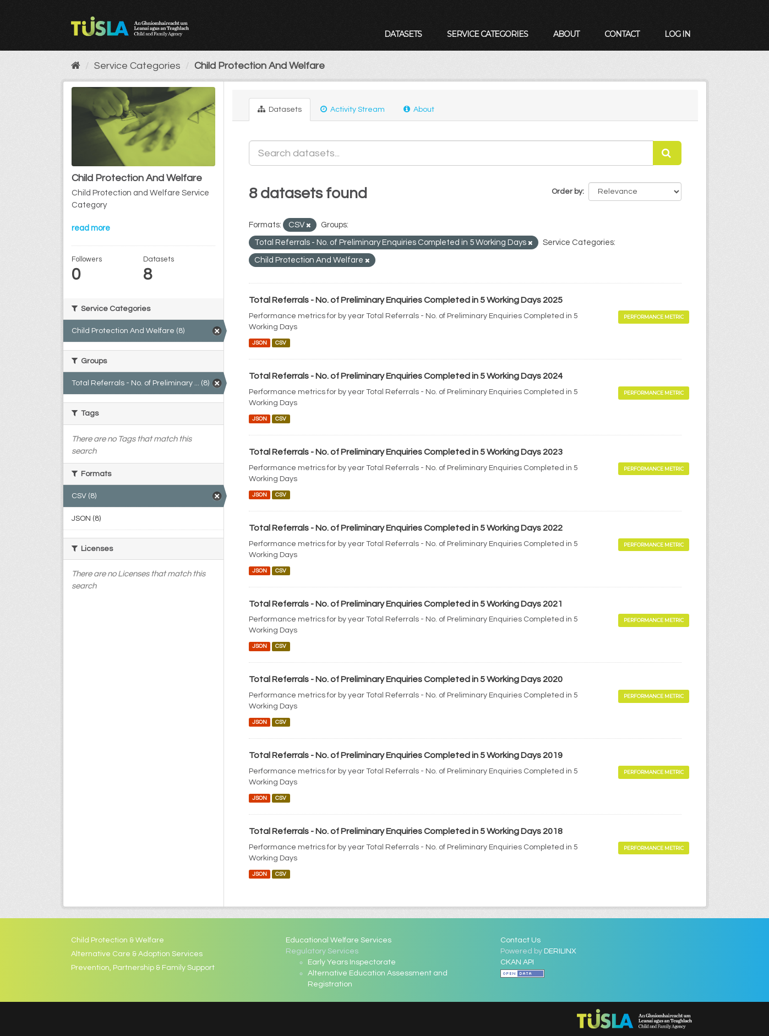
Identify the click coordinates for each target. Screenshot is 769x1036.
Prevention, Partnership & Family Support (143, 968)
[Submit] (667, 153)
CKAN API (517, 962)
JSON (259, 343)
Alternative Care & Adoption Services (137, 954)
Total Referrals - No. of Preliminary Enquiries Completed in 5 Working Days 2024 (406, 376)
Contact (621, 34)
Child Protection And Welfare (259, 66)
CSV (280, 343)
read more (91, 228)
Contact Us (520, 940)
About (566, 34)
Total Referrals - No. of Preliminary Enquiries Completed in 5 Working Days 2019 (406, 755)
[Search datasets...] (451, 153)
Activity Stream (352, 109)
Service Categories (487, 34)
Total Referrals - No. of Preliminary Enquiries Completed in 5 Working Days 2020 (406, 679)
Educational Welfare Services (338, 940)
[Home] (75, 66)
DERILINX (560, 951)
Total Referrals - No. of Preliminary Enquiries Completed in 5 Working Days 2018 (406, 831)
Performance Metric (654, 317)
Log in (677, 34)
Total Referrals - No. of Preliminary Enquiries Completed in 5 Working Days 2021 (406, 603)
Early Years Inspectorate (352, 962)
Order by (567, 191)
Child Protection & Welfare (117, 940)
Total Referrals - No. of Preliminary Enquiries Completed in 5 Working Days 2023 (406, 452)
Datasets (403, 34)
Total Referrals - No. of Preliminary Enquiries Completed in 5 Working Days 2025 (406, 300)
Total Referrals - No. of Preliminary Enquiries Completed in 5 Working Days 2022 (406, 528)
